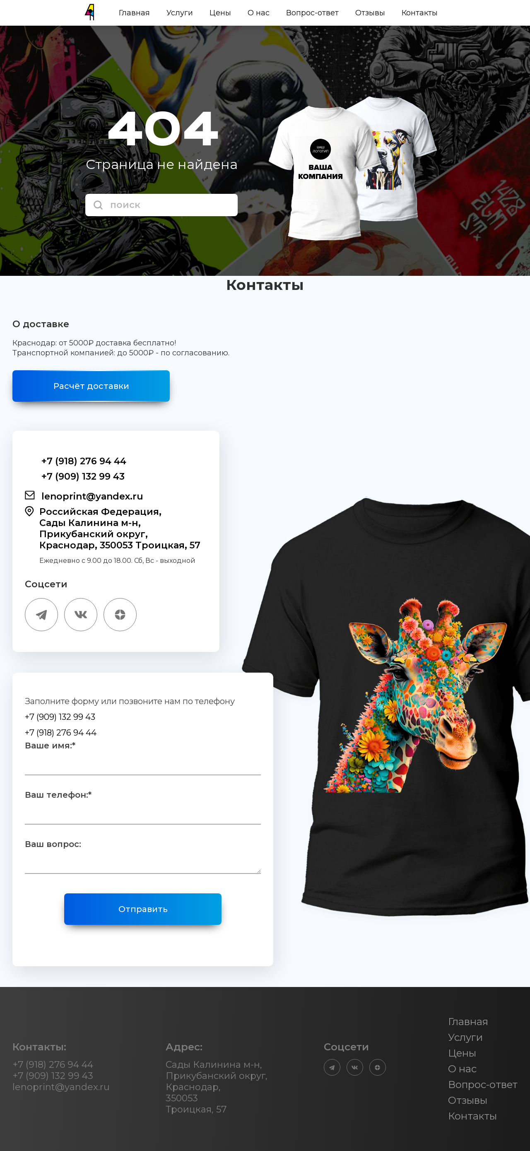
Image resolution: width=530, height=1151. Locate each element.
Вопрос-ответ (312, 12)
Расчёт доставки (91, 386)
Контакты (420, 12)
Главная (134, 12)
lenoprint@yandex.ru (84, 496)
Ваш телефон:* (58, 795)
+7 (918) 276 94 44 (75, 461)
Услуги (179, 12)
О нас (259, 12)
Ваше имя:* (50, 745)
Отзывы (370, 12)
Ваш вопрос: (53, 844)
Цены (220, 12)
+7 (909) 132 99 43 (75, 476)
